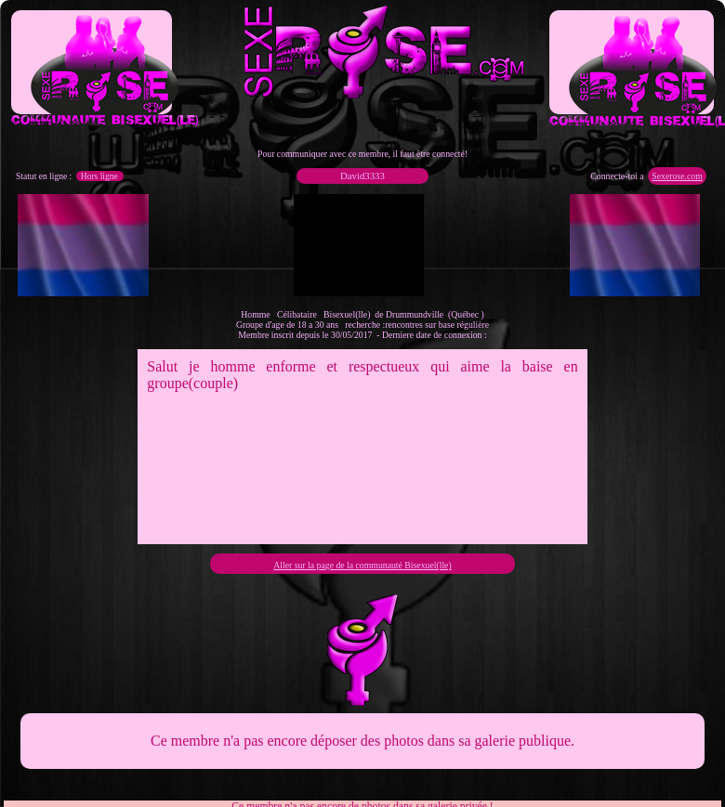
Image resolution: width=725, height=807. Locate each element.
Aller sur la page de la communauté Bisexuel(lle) (362, 565)
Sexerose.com (677, 176)
